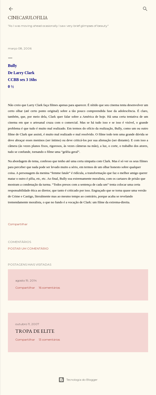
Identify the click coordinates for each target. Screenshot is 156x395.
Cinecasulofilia (28, 17)
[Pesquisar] (145, 8)
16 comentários (49, 287)
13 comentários (49, 339)
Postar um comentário (28, 248)
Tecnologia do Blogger (78, 380)
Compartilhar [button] (18, 224)
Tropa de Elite (34, 331)
